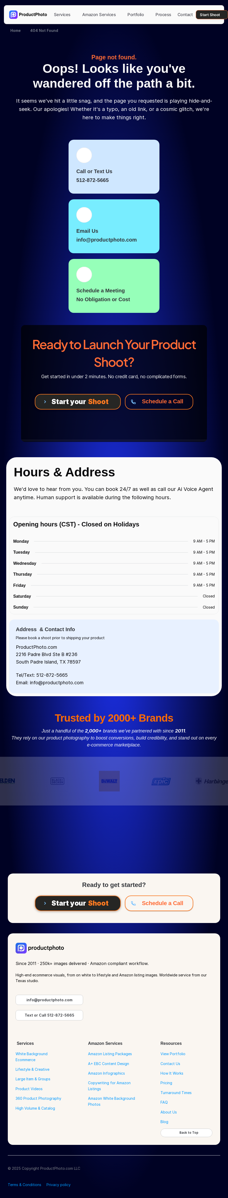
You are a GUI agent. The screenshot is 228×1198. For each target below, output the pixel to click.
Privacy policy (58, 1184)
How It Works (171, 1073)
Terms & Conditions (24, 1184)
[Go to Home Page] (28, 14)
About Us (168, 1112)
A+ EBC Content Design (108, 1063)
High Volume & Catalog (35, 1108)
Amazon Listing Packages (110, 1054)
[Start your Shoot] (78, 402)
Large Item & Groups (33, 1079)
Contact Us (170, 1063)
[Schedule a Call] (159, 402)
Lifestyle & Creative (32, 1069)
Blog (164, 1121)
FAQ (164, 1102)
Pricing (166, 1083)
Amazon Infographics (106, 1073)
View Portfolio (172, 1054)
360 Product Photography (38, 1098)
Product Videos (29, 1089)
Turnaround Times (176, 1092)
